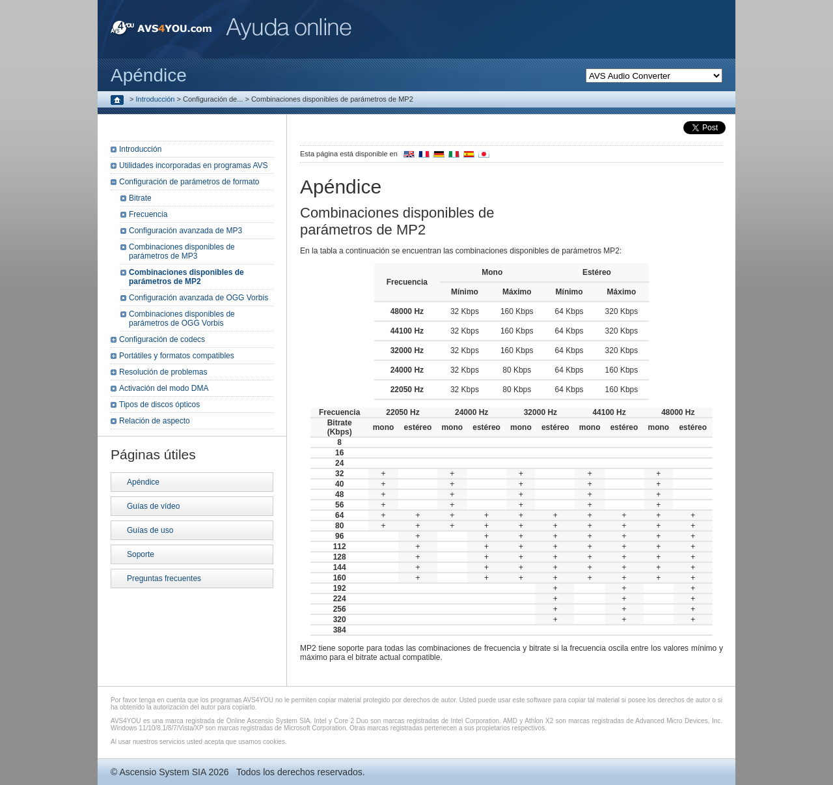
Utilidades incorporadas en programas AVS (193, 165)
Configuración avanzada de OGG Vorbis (198, 297)
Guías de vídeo (153, 506)
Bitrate (140, 198)
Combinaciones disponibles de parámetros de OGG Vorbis (182, 318)
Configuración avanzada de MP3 (185, 230)
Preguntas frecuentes (164, 578)
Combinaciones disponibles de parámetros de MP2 (186, 277)
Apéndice (143, 482)
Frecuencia (148, 214)
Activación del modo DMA (163, 388)
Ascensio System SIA (162, 772)
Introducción (155, 99)
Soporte (140, 554)
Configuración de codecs (162, 339)
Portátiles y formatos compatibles (176, 355)
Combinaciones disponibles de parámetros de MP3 (182, 251)
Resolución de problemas (163, 372)
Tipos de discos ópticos (159, 404)
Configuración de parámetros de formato (189, 181)
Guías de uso (150, 530)
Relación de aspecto (154, 420)
